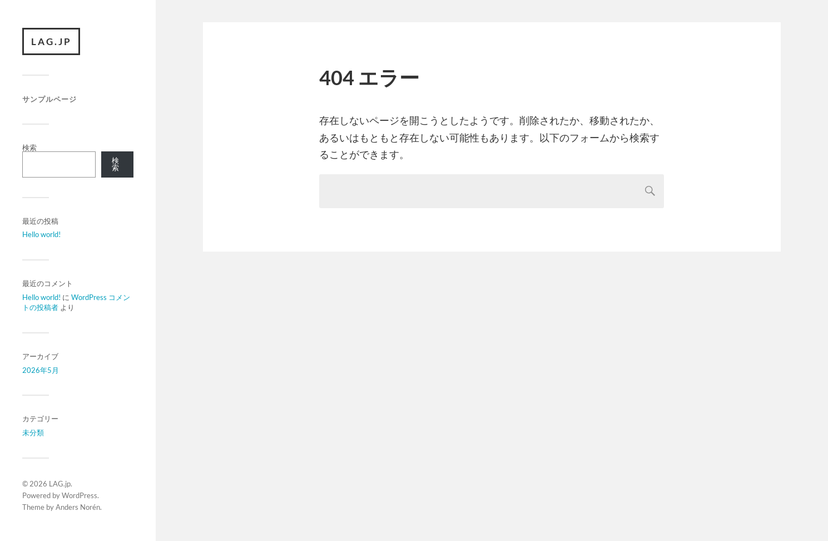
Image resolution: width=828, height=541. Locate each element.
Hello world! (41, 234)
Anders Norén (78, 507)
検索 (29, 147)
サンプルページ (49, 99)
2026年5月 (40, 370)
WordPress (79, 495)
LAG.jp (51, 41)
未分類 (33, 433)
